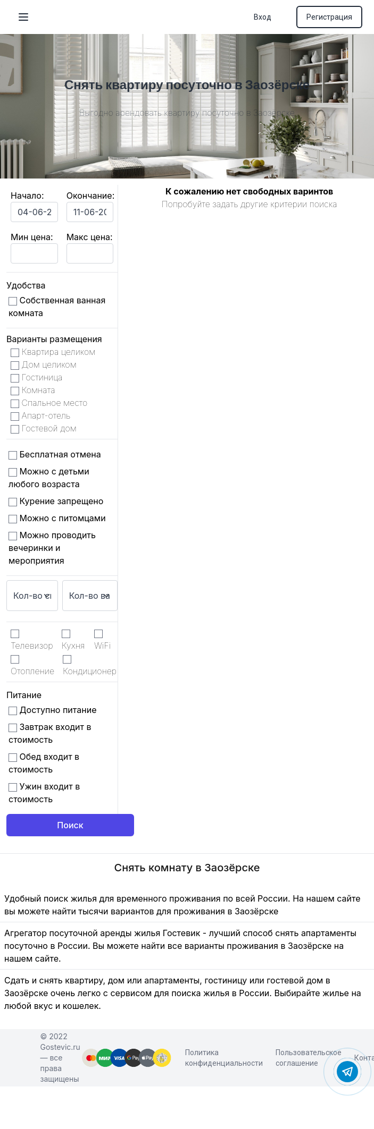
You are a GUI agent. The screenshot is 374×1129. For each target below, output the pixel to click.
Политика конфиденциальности (224, 1057)
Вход (262, 17)
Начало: (27, 195)
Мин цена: (32, 237)
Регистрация (329, 17)
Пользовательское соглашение (309, 1057)
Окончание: (91, 195)
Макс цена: (90, 237)
